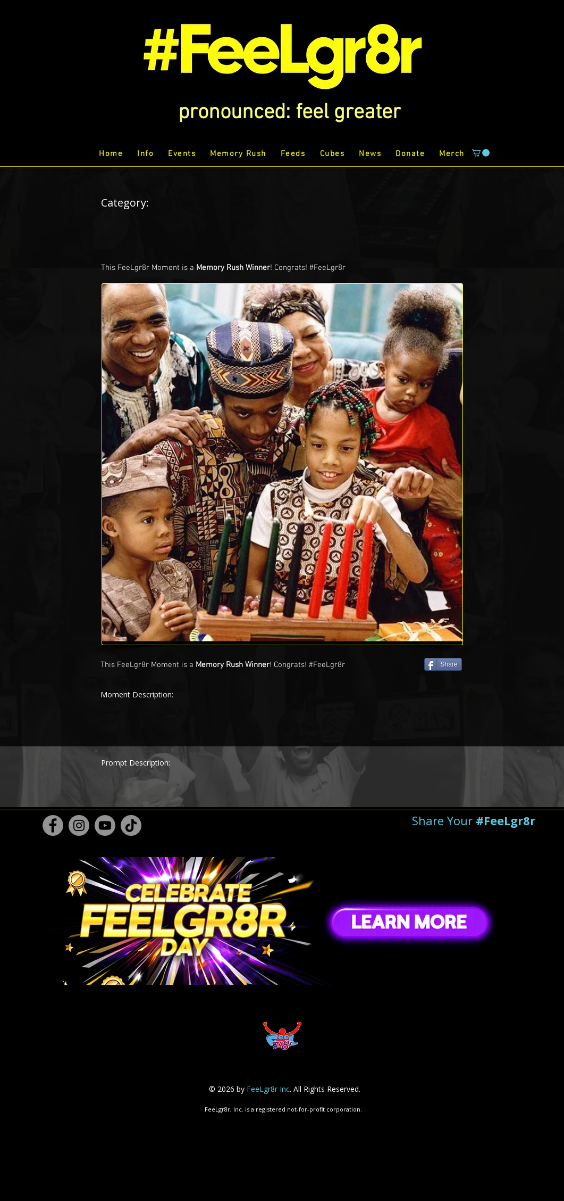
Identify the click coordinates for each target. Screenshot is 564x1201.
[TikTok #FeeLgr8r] (131, 825)
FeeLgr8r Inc (268, 1089)
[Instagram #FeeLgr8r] (79, 825)
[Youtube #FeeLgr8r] (105, 825)
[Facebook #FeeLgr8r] (53, 825)
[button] (289, 113)
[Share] (443, 664)
